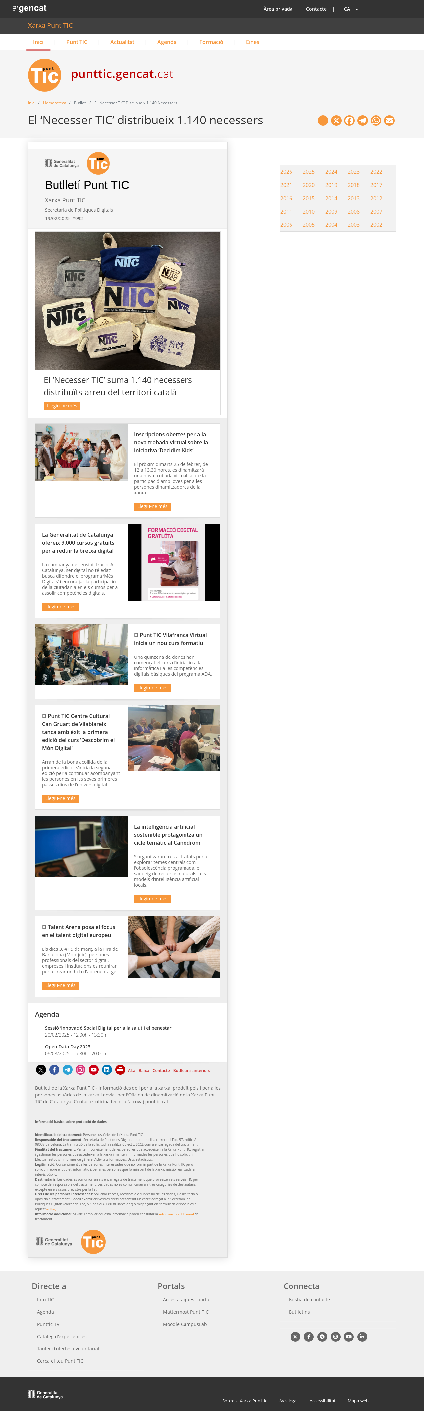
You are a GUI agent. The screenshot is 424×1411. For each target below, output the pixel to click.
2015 (309, 198)
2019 (331, 185)
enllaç (51, 1209)
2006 (286, 224)
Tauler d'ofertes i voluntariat (68, 1348)
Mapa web (358, 1401)
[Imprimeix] (120, 1073)
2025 (309, 171)
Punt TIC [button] (76, 42)
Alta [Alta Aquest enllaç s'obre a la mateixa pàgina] (131, 1070)
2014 (331, 198)
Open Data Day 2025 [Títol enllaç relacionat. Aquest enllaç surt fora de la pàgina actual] (68, 1047)
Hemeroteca (54, 103)
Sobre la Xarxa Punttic (244, 1401)
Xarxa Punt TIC (50, 25)
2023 (354, 171)
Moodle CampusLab (185, 1324)
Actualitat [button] (122, 42)
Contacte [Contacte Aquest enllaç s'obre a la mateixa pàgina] (161, 1070)
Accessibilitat (323, 1401)
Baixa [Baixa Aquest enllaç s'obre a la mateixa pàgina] (144, 1070)
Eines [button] (252, 42)
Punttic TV (48, 1324)
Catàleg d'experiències (62, 1336)
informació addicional (176, 1214)
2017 (376, 185)
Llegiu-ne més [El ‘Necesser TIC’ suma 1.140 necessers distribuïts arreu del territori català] (62, 405)
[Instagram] (80, 1073)
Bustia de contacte (309, 1299)
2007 (376, 211)
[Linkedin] (107, 1073)
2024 (331, 171)
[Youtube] (94, 1073)
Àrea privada (278, 9)
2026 (286, 171)
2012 (376, 198)
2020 (309, 185)
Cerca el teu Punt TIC (60, 1361)
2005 (309, 224)
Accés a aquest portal (187, 1299)
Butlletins (299, 1312)
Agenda (167, 42)
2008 (354, 211)
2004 (331, 224)
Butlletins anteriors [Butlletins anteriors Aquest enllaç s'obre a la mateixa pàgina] (191, 1070)
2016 (286, 198)
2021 (286, 185)
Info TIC (45, 1299)
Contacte (316, 9)
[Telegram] (68, 1073)
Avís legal (288, 1401)
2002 (376, 224)
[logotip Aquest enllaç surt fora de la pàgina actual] (71, 1252)
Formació (211, 42)
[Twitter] (41, 1073)
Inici (38, 42)
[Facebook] (54, 1073)
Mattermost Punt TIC (186, 1312)
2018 (354, 185)
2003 (354, 224)
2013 (354, 198)
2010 (309, 211)
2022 (376, 171)
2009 (331, 211)
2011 (286, 211)
